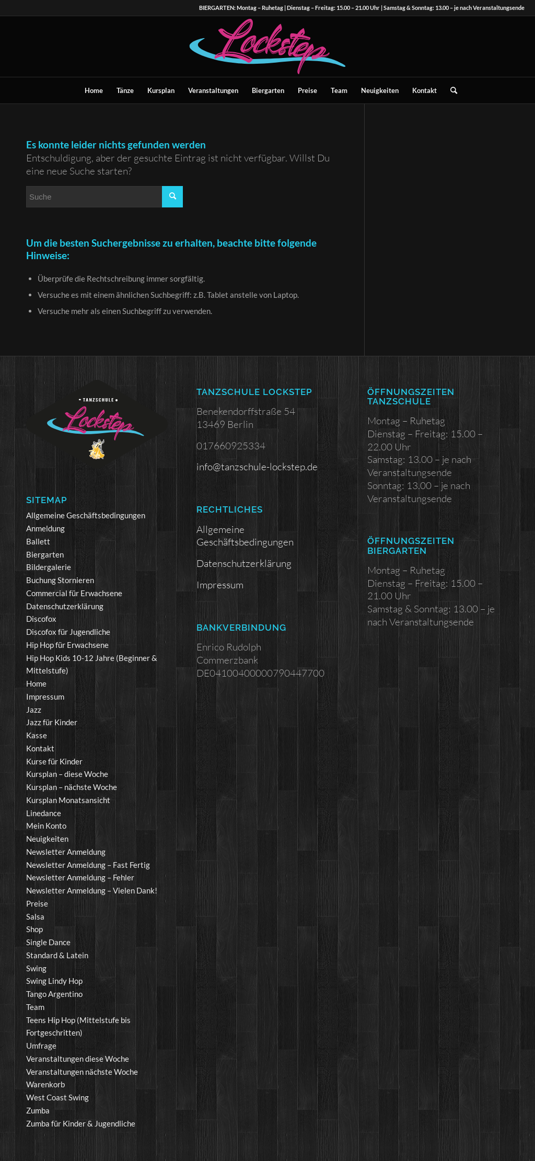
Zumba (38, 1110)
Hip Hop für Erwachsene (67, 644)
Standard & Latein (57, 955)
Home (36, 683)
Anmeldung (45, 528)
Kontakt (40, 748)
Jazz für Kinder (51, 722)
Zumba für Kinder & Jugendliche (80, 1123)
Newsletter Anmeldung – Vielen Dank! (91, 890)
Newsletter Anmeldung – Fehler (80, 877)
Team (35, 1007)
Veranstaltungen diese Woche (77, 1058)
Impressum (45, 696)
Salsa (35, 916)
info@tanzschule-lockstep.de (257, 466)
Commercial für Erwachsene (74, 593)
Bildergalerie (48, 567)
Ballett (38, 541)
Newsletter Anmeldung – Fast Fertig (88, 864)
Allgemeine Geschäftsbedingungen (85, 515)
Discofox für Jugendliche (68, 631)
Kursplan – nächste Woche (71, 787)
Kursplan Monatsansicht (68, 800)
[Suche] (450, 90)
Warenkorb (45, 1084)
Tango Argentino (54, 994)
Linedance (43, 813)
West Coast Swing (57, 1097)
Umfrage (41, 1045)
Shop (34, 929)
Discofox (41, 618)
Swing (36, 968)
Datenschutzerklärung (64, 606)
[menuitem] (94, 90)
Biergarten (45, 554)
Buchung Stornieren (60, 580)
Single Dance (48, 942)
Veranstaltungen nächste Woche (82, 1071)
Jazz (33, 709)
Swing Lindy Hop (54, 980)
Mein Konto (46, 825)
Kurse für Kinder (54, 761)
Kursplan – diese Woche (67, 774)
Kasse (36, 735)
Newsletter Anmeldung (66, 851)
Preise (37, 903)
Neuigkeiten (47, 838)
